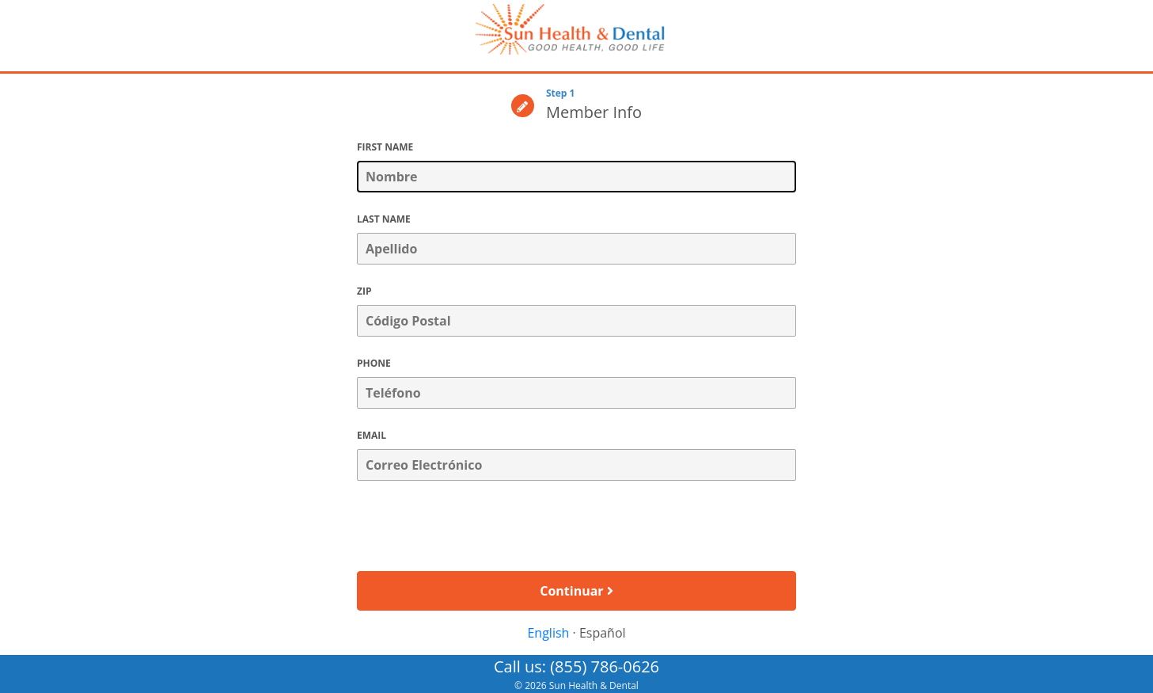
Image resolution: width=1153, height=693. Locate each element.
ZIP (364, 291)
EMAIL (371, 435)
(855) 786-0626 (604, 666)
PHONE (374, 363)
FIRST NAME (385, 147)
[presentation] (577, 527)
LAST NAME (384, 219)
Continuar (576, 591)
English (548, 633)
